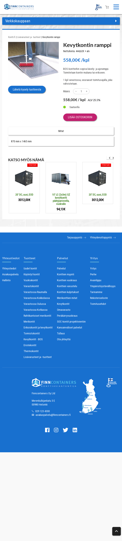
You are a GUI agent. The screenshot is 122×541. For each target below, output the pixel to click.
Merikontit (29, 321)
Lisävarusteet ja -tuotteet (29, 37)
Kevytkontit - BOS (33, 339)
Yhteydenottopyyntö (101, 237)
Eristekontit (30, 345)
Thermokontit (31, 351)
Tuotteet (29, 258)
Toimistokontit (32, 333)
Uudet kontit (30, 268)
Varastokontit (31, 286)
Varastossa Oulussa (35, 304)
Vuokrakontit (31, 280)
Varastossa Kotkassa (35, 309)
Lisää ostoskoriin (80, 117)
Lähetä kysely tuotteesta (27, 89)
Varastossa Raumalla (35, 292)
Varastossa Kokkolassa (37, 298)
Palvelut (62, 258)
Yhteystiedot (11, 258)
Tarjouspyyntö (72, 237)
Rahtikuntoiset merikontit (37, 315)
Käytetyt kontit (32, 274)
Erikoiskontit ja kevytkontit (38, 327)
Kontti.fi (11, 37)
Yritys (94, 258)
